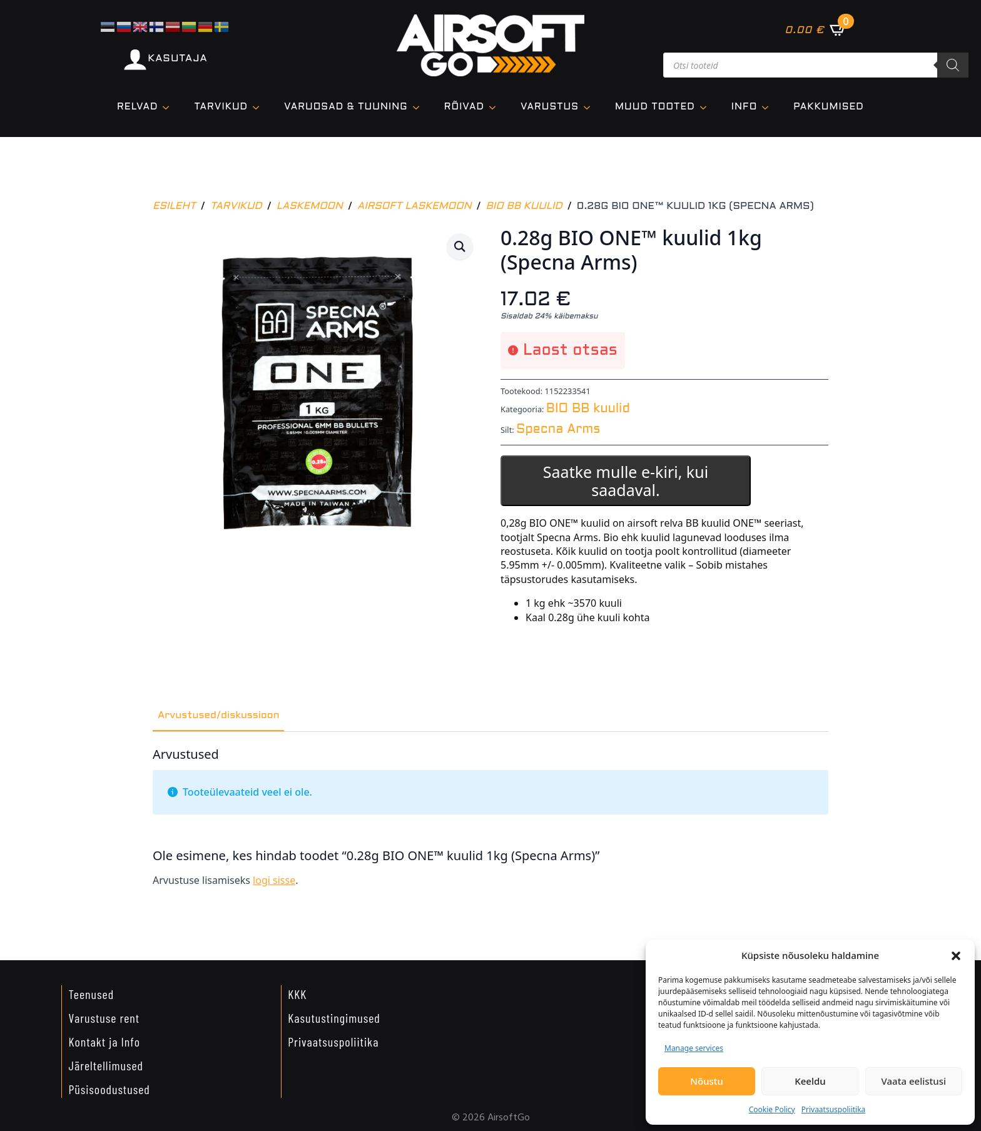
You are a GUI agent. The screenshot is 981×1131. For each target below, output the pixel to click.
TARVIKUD (221, 107)
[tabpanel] (490, 822)
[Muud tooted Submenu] (707, 107)
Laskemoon (310, 206)
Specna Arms (558, 429)
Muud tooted (655, 107)
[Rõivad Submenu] (496, 107)
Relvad (137, 107)
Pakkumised (828, 107)
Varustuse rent (104, 1017)
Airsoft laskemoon (414, 206)
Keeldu (810, 1081)
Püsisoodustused (109, 1089)
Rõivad (464, 107)
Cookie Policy (772, 1109)
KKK (297, 994)
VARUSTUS (550, 107)
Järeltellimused (105, 1065)
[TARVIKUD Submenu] (260, 107)
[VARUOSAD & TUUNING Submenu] (420, 107)
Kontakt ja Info (104, 1041)
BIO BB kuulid (524, 206)
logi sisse (274, 880)
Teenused (91, 994)
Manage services (693, 1048)
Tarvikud (236, 206)
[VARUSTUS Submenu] (590, 107)
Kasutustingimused (334, 1017)
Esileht (174, 206)
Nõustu (706, 1081)
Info (744, 107)
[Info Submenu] (769, 107)
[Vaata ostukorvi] (815, 29)
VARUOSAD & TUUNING (346, 107)
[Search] (952, 65)
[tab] (218, 715)
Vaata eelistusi (914, 1081)
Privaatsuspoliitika (833, 1109)
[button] (956, 956)
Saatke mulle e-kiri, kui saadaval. (625, 480)
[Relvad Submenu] (169, 107)
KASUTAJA (177, 58)
